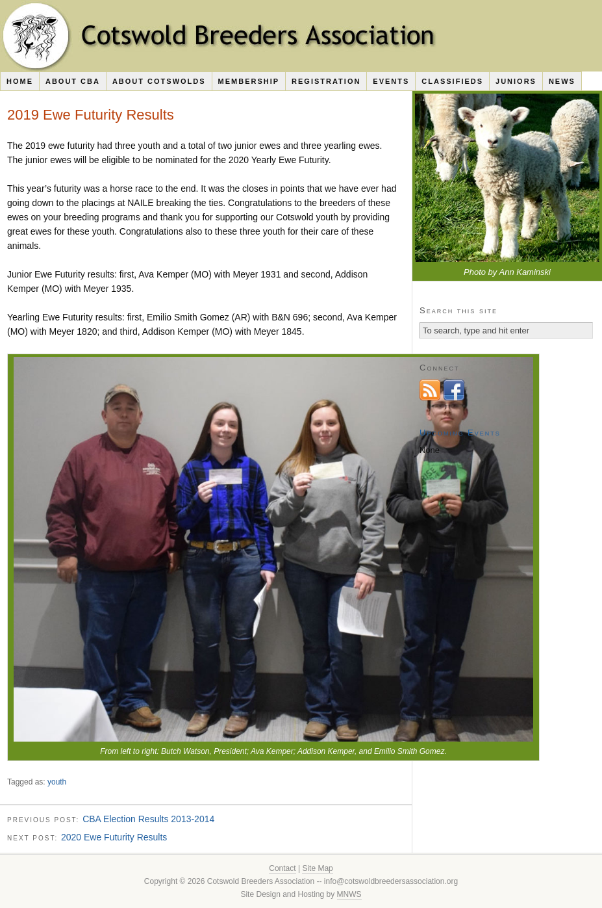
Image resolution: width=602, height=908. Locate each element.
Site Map (317, 868)
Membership (249, 81)
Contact (282, 868)
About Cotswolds (159, 81)
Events (391, 81)
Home (19, 81)
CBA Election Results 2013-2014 (148, 819)
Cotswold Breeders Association (301, 35)
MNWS (349, 894)
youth (56, 781)
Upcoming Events (460, 432)
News (562, 81)
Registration (326, 81)
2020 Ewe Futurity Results (114, 837)
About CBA (72, 81)
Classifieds (452, 81)
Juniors (515, 81)
